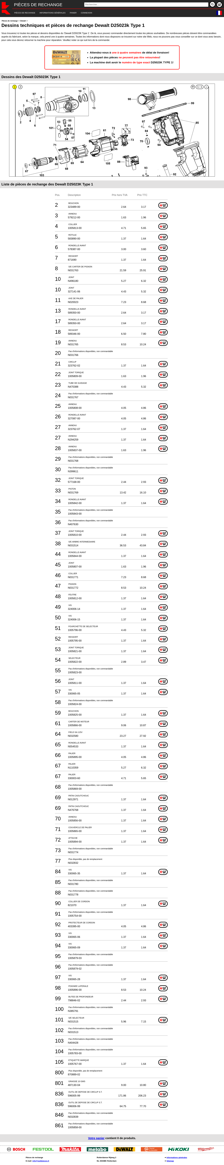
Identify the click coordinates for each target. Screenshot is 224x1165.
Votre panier (96, 1138)
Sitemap (170, 1161)
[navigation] (108, 13)
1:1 (199, 87)
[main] (112, 580)
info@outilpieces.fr (40, 1161)
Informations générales (177, 1157)
